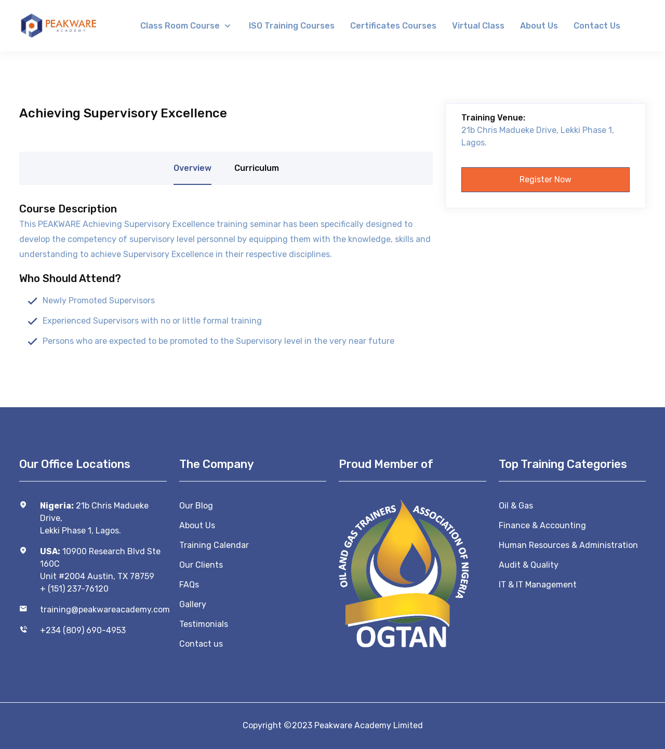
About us (539, 26)
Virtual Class (478, 26)
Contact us (597, 26)
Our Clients (201, 565)
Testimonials (203, 624)
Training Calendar (214, 545)
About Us (197, 525)
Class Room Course (181, 26)
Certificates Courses (393, 26)
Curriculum (256, 168)
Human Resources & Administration (568, 545)
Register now (545, 179)
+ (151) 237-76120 (74, 589)
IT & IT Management (538, 585)
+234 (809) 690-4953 (83, 630)
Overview (192, 168)
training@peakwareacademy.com (103, 609)
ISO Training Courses (292, 26)
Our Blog (196, 506)
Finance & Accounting (542, 525)
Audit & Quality (528, 565)
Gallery (192, 604)
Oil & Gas (516, 506)
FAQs (189, 585)
